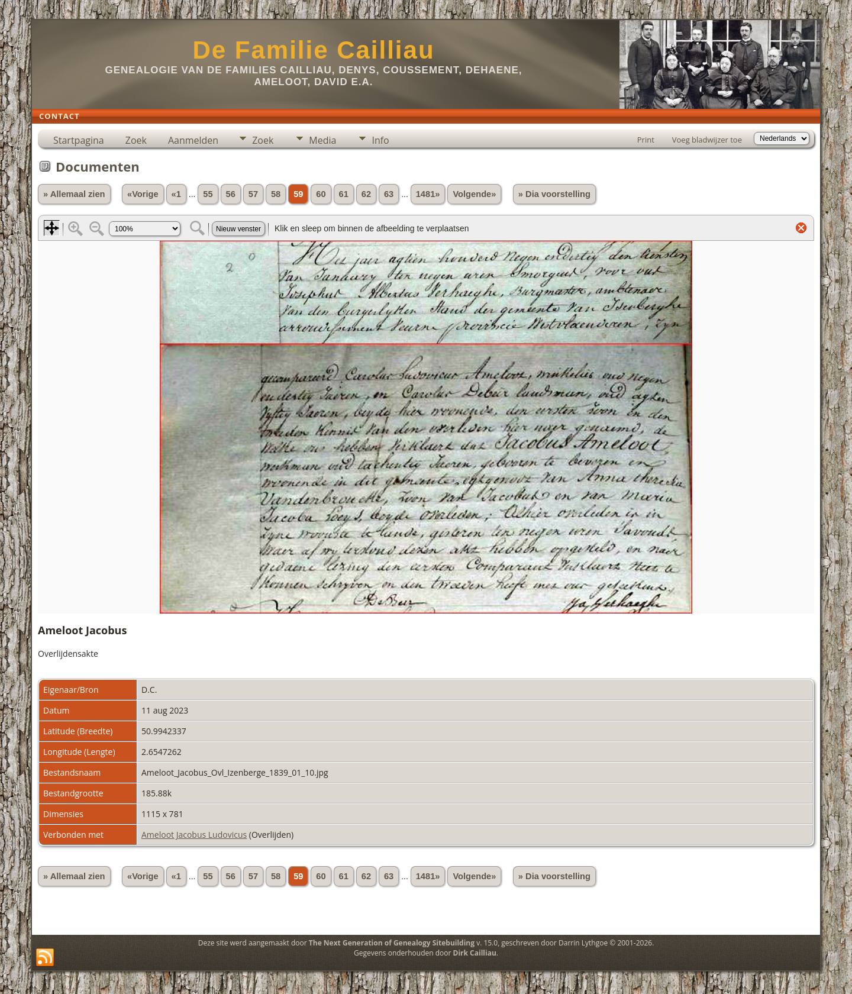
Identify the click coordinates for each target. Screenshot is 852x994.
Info (380, 140)
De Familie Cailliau (313, 50)
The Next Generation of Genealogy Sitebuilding (392, 943)
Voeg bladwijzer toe (707, 139)
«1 (176, 194)
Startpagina (78, 140)
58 (275, 194)
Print (645, 139)
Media (322, 140)
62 (366, 194)
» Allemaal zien (74, 194)
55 (207, 194)
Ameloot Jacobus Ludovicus (194, 834)
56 (230, 194)
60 (320, 194)
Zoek (136, 140)
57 (253, 194)
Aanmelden (193, 140)
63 (388, 194)
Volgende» (474, 194)
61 (343, 194)
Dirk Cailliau (474, 953)
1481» (428, 194)
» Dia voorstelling (554, 194)
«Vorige (143, 194)
